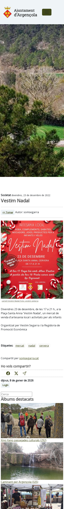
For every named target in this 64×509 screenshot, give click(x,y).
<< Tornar (7, 212)
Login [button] (5, 385)
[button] (24, 373)
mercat (19, 345)
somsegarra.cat (29, 358)
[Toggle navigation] (46, 12)
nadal (31, 345)
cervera (44, 345)
